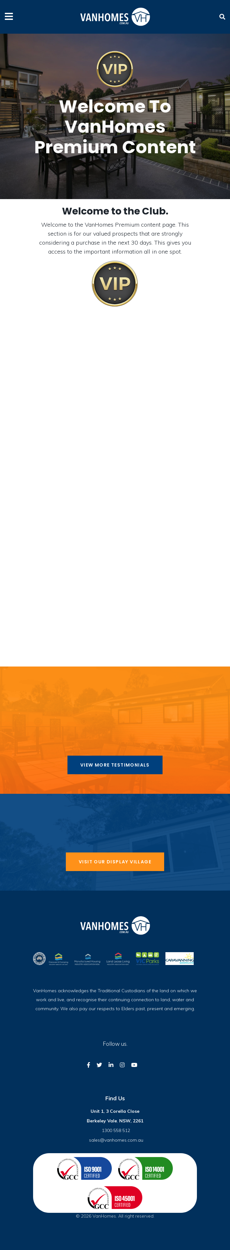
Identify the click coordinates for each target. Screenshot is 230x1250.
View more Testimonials (115, 765)
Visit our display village (115, 862)
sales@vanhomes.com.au (116, 1140)
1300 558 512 (116, 1130)
